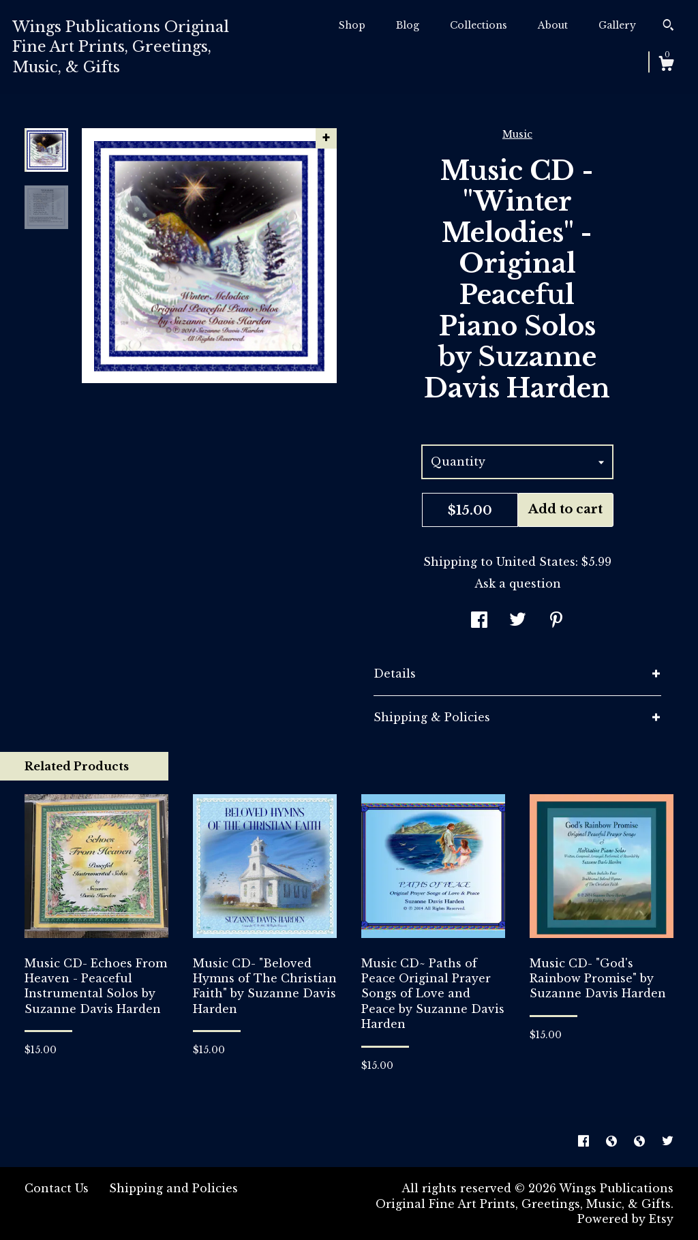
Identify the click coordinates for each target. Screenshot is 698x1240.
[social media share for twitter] (518, 621)
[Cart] (665, 65)
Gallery (617, 25)
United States (535, 562)
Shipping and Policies (173, 1188)
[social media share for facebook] (479, 621)
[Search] (668, 26)
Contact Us (57, 1188)
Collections (478, 25)
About (553, 25)
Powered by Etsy (625, 1219)
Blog (407, 25)
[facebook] (585, 1141)
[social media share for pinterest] (556, 621)
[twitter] (667, 1141)
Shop (352, 25)
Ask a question (517, 583)
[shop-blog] (613, 1141)
